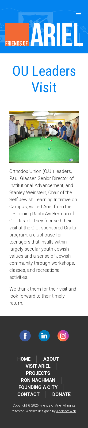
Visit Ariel (38, 366)
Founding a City (38, 387)
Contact (28, 394)
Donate (61, 394)
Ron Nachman (38, 380)
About (51, 359)
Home (24, 359)
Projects (38, 373)
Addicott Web (66, 411)
